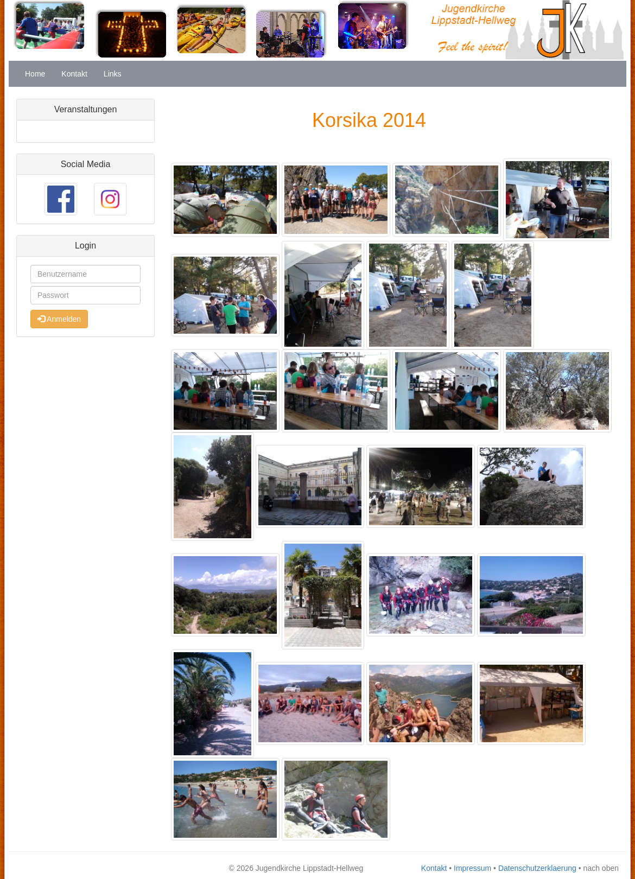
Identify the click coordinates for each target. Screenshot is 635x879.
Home (35, 73)
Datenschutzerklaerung (537, 868)
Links (113, 73)
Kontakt (74, 73)
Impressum (472, 868)
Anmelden (59, 319)
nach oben (601, 868)
